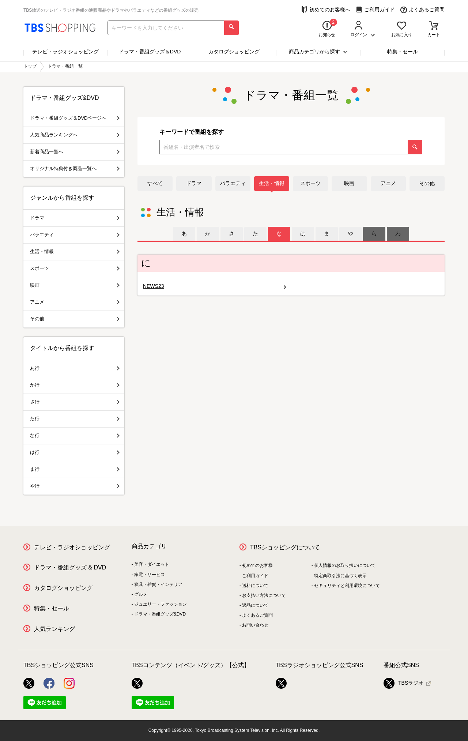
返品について (255, 605)
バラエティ (233, 183)
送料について (255, 585)
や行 (75, 486)
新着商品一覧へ (75, 151)
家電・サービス (149, 574)
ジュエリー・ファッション (160, 604)
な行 (75, 435)
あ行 (75, 368)
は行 (75, 452)
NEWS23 (214, 286)
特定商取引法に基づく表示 (340, 575)
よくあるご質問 (422, 9)
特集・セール (402, 51)
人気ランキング (54, 629)
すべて (155, 183)
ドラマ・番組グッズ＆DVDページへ (75, 118)
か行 (75, 385)
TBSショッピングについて (285, 547)
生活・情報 (271, 183)
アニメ (388, 183)
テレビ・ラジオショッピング (65, 51)
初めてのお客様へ (325, 9)
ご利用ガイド (375, 9)
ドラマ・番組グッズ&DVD (160, 614)
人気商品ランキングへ (75, 135)
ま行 (75, 469)
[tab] (184, 234)
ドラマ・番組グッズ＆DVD (150, 51)
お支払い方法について (264, 595)
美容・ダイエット (151, 564)
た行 (75, 418)
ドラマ (193, 183)
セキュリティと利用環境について (347, 585)
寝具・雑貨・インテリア (158, 584)
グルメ (140, 594)
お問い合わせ (255, 625)
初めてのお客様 (257, 565)
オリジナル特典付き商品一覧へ (75, 168)
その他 (427, 183)
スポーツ (310, 183)
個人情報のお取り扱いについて (344, 565)
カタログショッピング (234, 51)
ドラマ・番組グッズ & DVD (70, 567)
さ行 (75, 402)
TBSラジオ (403, 683)
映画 (349, 183)
